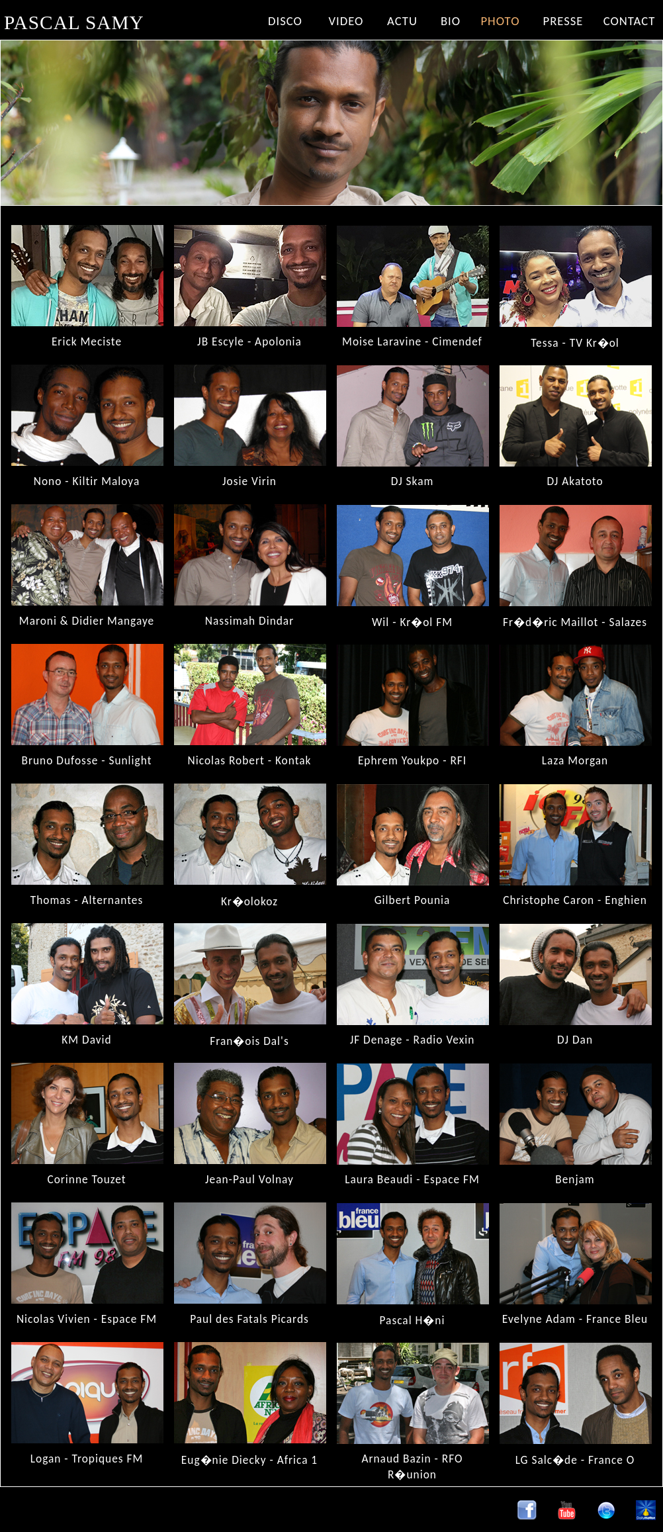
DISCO (285, 20)
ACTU (402, 20)
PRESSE (563, 20)
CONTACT (629, 20)
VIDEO (346, 20)
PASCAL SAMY (74, 22)
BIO (451, 20)
